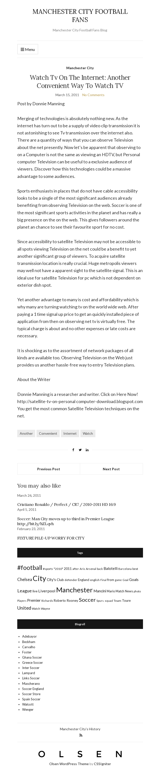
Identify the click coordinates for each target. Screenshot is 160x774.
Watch (88, 433)
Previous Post (48, 469)
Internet (70, 433)
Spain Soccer (31, 699)
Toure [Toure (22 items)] (126, 600)
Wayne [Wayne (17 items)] (45, 608)
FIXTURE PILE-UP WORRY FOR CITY (51, 538)
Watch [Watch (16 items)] (36, 608)
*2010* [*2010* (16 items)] (58, 568)
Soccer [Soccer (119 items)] (87, 599)
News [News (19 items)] (129, 591)
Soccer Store (31, 694)
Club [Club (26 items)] (60, 580)
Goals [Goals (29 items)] (134, 579)
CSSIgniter (102, 764)
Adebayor (29, 636)
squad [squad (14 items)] (109, 600)
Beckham (28, 642)
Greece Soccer (32, 663)
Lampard (28, 673)
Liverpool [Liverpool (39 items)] (46, 590)
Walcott (28, 704)
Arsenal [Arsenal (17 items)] (91, 569)
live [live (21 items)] (35, 591)
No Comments (93, 95)
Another (26, 433)
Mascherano (31, 684)
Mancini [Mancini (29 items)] (99, 591)
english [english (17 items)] (95, 580)
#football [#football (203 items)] (29, 567)
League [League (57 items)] (24, 590)
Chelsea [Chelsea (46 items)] (24, 579)
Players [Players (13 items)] (21, 600)
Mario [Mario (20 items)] (111, 591)
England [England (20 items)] (83, 580)
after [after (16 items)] (75, 568)
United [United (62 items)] (24, 608)
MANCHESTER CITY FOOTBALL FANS (80, 15)
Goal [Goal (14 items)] (125, 579)
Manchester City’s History (80, 729)
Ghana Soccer (32, 657)
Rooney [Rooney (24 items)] (72, 600)
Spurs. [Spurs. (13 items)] (100, 600)
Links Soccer (31, 678)
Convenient (48, 433)
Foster (27, 652)
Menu (28, 49)
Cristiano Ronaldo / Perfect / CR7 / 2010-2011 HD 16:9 (66, 504)
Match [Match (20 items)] (120, 591)
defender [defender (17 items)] (71, 580)
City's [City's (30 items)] (51, 579)
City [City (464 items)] (39, 578)
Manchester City (80, 68)
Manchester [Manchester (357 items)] (74, 590)
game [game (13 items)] (118, 579)
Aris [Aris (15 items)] (82, 568)
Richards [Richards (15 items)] (47, 600)
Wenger (28, 709)
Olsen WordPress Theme (69, 764)
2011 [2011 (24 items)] (68, 568)
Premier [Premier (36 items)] (34, 600)
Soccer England (33, 689)
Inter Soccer (30, 668)
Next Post (111, 469)
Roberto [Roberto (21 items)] (60, 600)
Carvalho (28, 647)
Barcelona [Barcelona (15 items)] (125, 568)
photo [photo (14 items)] (137, 591)
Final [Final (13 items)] (103, 579)
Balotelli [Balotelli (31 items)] (111, 568)
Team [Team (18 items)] (117, 600)
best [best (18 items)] (135, 569)
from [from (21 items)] (110, 580)
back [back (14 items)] (100, 568)
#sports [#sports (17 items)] (48, 569)
